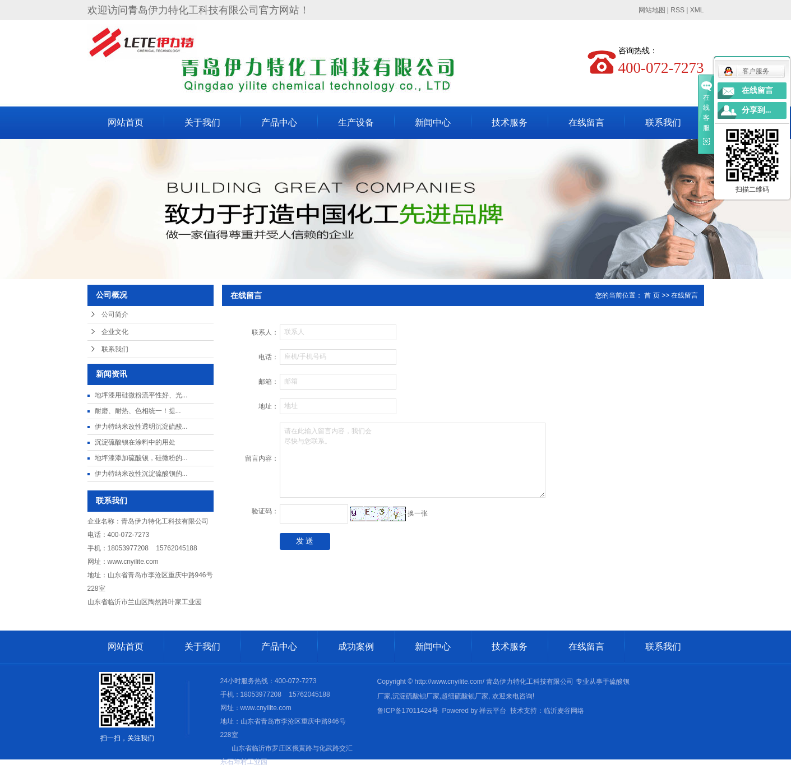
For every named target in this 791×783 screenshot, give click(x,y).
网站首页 (126, 122)
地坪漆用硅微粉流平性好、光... (141, 395)
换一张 (418, 513)
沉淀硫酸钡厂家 (416, 696)
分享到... (756, 110)
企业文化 (114, 332)
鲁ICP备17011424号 (407, 711)
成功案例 (356, 646)
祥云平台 (492, 711)
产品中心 (279, 122)
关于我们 (202, 122)
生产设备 (356, 122)
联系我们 (663, 122)
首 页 (651, 295)
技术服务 (510, 122)
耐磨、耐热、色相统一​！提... (138, 411)
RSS (677, 10)
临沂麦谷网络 (564, 711)
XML (697, 10)
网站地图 (652, 10)
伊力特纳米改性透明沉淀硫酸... (141, 426)
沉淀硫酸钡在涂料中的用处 (135, 442)
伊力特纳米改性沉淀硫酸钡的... (141, 474)
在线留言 (586, 122)
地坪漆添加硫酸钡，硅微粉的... (141, 458)
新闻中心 (433, 122)
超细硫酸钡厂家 (464, 696)
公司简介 (114, 314)
